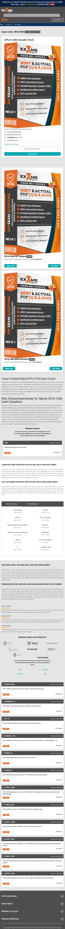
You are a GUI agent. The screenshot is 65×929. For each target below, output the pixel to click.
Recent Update (11, 504)
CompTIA (45, 670)
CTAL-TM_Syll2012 (45, 540)
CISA (6, 443)
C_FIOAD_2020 (8, 684)
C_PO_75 (6, 719)
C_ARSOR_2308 (45, 547)
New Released (32, 504)
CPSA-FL (45, 525)
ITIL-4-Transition (45, 517)
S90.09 (17, 540)
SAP (19, 670)
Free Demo (54, 266)
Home (1, 24)
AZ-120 (17, 517)
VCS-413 (45, 510)
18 (17, 547)
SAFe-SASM (17, 510)
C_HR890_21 (8, 753)
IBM (45, 674)
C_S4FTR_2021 (9, 873)
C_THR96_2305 (9, 856)
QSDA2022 (45, 532)
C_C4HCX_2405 (9, 822)
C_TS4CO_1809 (9, 787)
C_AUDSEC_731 (9, 736)
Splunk (9, 24)
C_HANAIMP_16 (9, 701)
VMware (19, 674)
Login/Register (57, 20)
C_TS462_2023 (8, 805)
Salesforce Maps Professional (18, 532)
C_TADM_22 (7, 770)
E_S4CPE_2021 (9, 839)
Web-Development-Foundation (17, 525)
